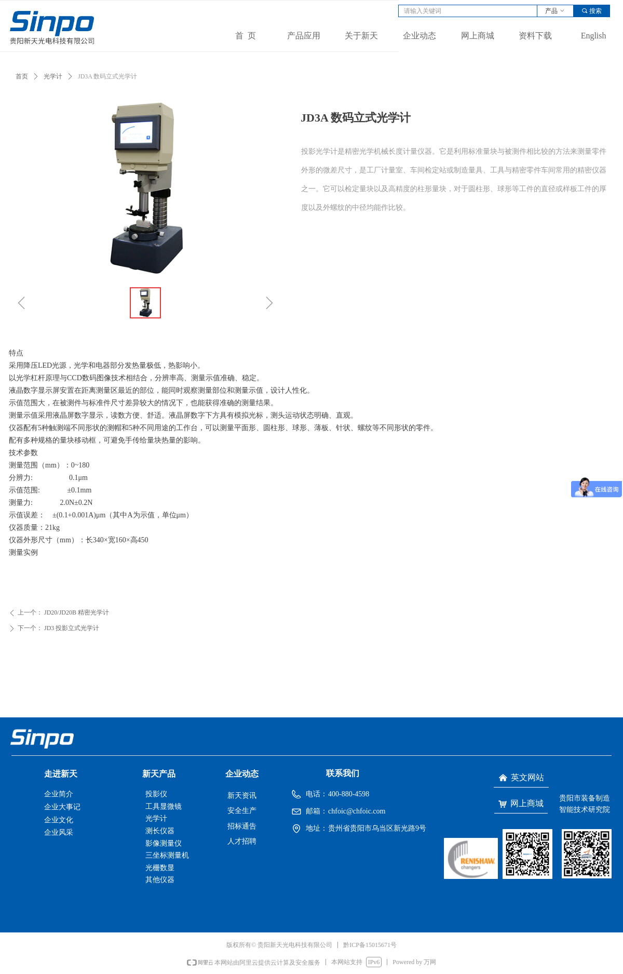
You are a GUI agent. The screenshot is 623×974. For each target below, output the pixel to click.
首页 (22, 76)
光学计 (53, 76)
